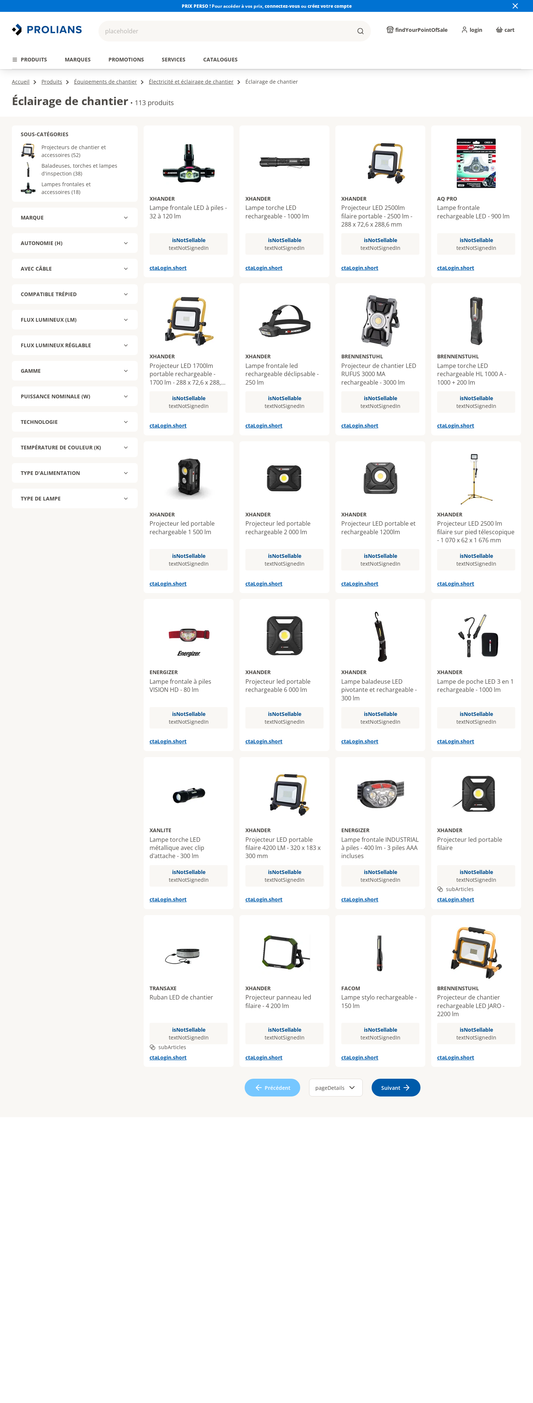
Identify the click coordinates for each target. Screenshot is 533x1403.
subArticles (455, 889)
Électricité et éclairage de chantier (191, 81)
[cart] (505, 29)
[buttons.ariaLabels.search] (360, 31)
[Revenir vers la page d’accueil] (48, 30)
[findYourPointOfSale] (417, 29)
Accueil (21, 81)
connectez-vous (283, 6)
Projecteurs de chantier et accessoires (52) (63, 151)
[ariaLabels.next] (396, 1087)
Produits (51, 81)
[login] (471, 29)
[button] (234, 31)
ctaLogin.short (168, 267)
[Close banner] (515, 6)
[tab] (29, 59)
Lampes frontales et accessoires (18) (56, 188)
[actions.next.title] (521, 47)
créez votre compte (330, 6)
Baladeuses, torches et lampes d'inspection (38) (69, 169)
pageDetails (335, 1087)
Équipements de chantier (105, 81)
